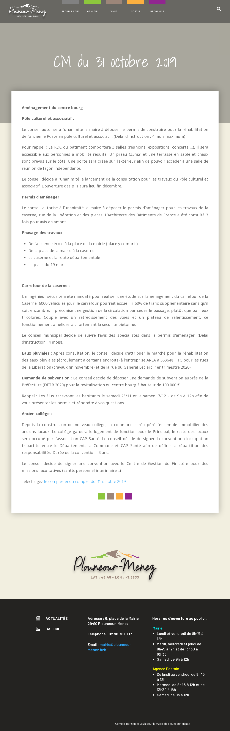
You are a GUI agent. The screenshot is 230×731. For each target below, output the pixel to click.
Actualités (52, 618)
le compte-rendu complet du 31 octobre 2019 (85, 481)
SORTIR (135, 11)
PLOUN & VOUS (71, 11)
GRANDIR (92, 11)
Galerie (48, 628)
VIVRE (113, 11)
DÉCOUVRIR (157, 11)
